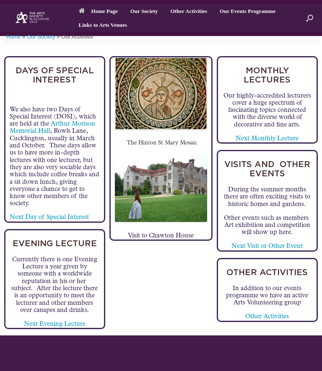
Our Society (144, 11)
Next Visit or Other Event (267, 246)
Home (13, 36)
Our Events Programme (247, 11)
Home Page (98, 11)
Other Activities (189, 11)
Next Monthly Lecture (267, 139)
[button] (309, 18)
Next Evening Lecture (55, 324)
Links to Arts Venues (103, 25)
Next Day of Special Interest (49, 217)
